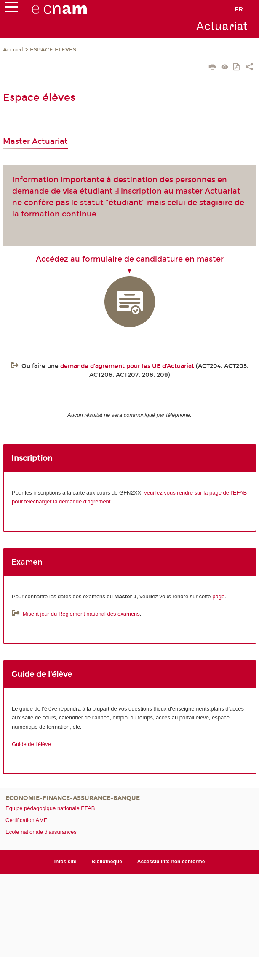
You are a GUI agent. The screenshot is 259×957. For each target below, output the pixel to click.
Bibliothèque (106, 862)
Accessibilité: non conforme (171, 862)
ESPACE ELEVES (53, 49)
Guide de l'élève (31, 744)
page (218, 596)
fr (239, 9)
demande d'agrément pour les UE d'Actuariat (127, 366)
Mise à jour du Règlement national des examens (81, 614)
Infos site (65, 862)
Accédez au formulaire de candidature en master (130, 259)
